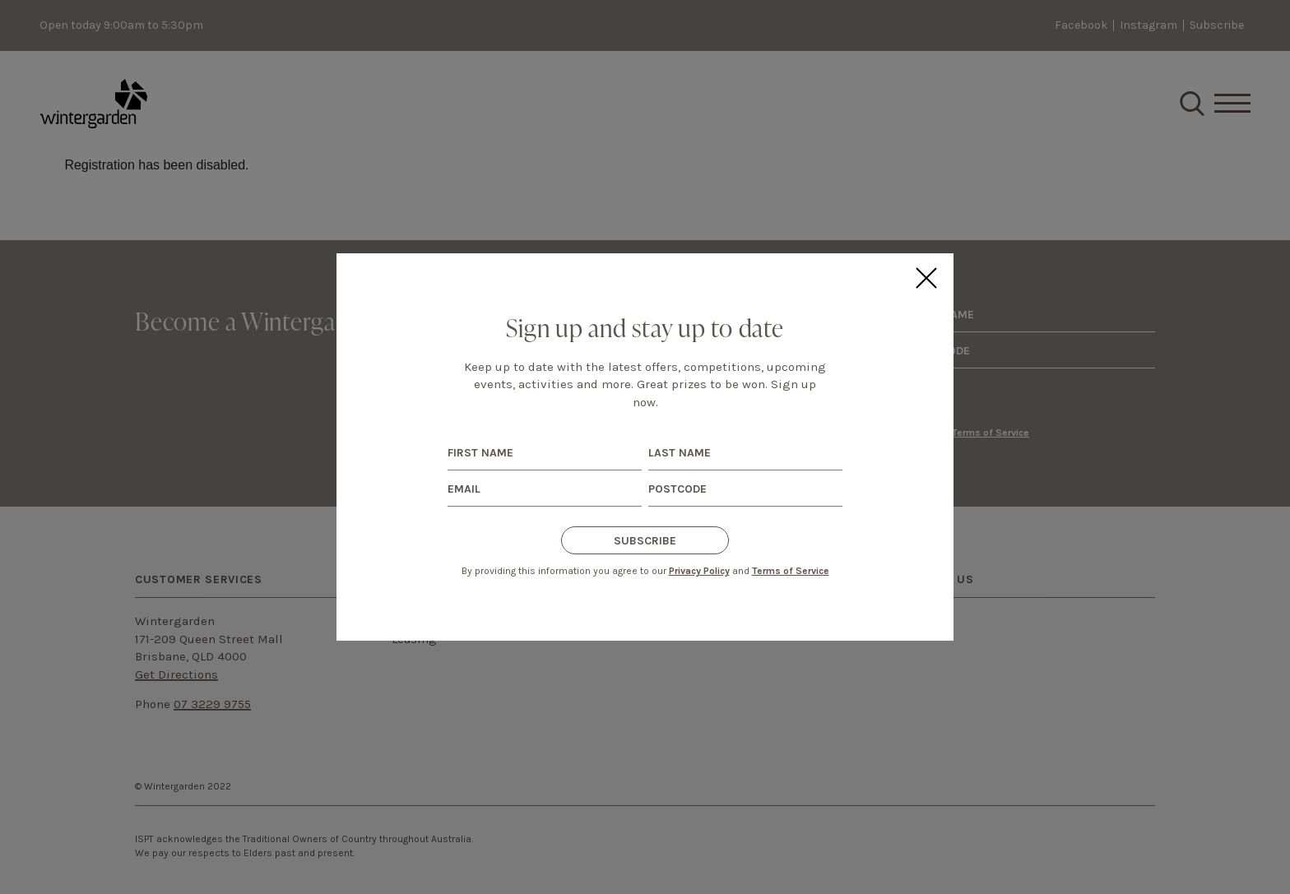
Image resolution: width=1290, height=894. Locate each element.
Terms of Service (790, 571)
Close (925, 278)
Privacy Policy (699, 571)
